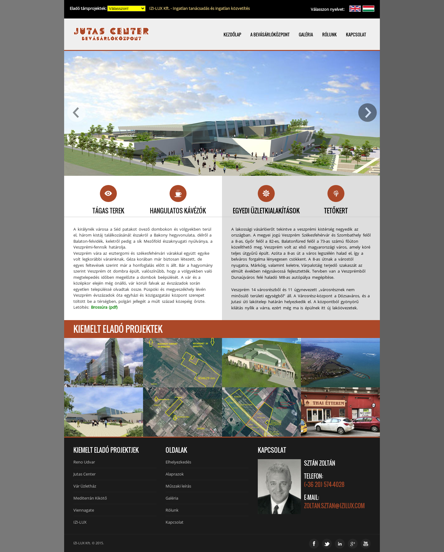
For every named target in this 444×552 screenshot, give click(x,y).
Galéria (172, 498)
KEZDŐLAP (232, 34)
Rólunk (172, 510)
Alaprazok (175, 474)
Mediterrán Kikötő (90, 498)
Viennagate (83, 510)
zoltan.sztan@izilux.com (334, 506)
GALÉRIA (306, 34)
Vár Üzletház (84, 486)
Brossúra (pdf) (104, 307)
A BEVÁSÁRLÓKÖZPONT (270, 34)
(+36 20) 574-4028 (324, 484)
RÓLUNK (329, 34)
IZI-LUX (80, 522)
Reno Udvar (84, 462)
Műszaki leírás (178, 486)
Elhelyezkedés (178, 462)
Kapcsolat (174, 522)
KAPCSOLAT (356, 34)
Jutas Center (84, 474)
